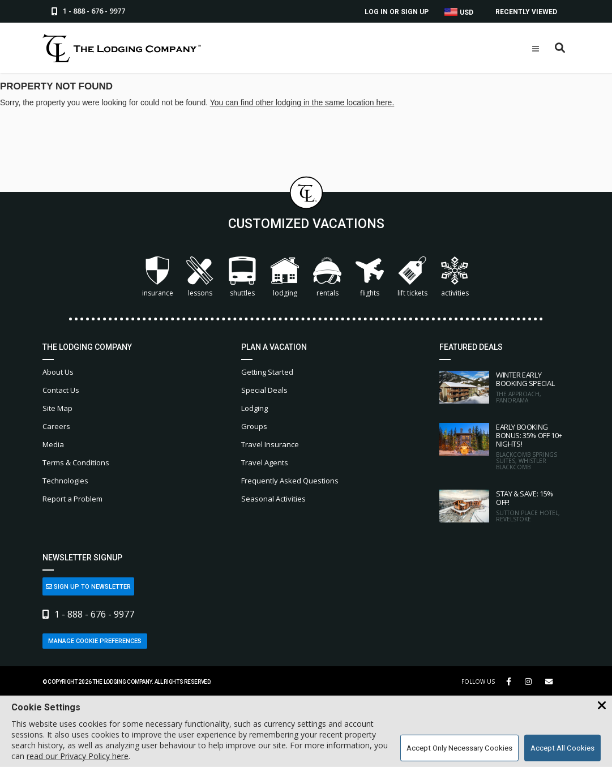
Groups (254, 426)
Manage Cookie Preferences (95, 641)
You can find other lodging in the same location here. (302, 102)
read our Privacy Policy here (78, 756)
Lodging (285, 277)
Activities (454, 277)
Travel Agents (264, 462)
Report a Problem (72, 499)
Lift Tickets (412, 277)
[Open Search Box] (560, 48)
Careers (56, 426)
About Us (58, 372)
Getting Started (267, 372)
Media (53, 444)
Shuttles (242, 277)
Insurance (157, 277)
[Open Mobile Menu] (535, 49)
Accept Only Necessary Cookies (459, 748)
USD (458, 12)
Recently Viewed (526, 12)
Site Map (57, 408)
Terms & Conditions (75, 462)
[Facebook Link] (508, 681)
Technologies (65, 480)
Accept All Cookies (562, 748)
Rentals (327, 277)
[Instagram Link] (528, 681)
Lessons (200, 277)
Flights (370, 277)
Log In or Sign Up (397, 12)
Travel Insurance (270, 444)
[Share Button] (549, 681)
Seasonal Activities (273, 499)
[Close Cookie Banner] (601, 706)
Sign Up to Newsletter (88, 586)
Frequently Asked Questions (290, 480)
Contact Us (60, 390)
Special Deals (264, 390)
